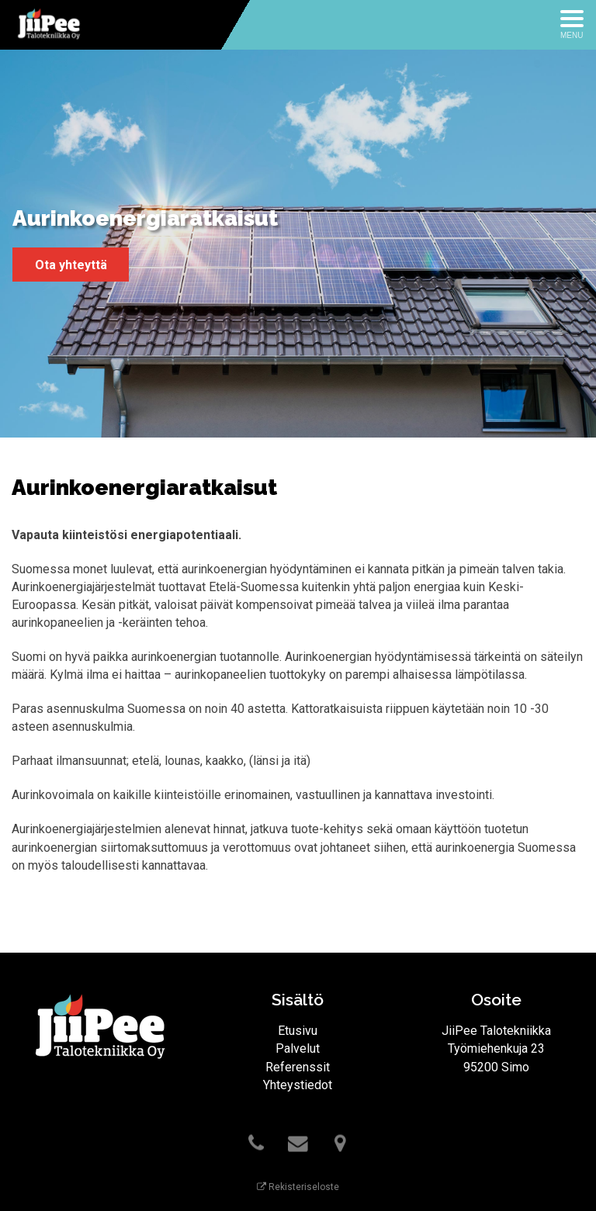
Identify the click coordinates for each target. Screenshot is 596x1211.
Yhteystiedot (297, 1085)
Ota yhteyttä (71, 265)
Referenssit (297, 1067)
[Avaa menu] (572, 24)
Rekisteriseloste (298, 1187)
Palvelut (297, 1048)
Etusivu (297, 1030)
